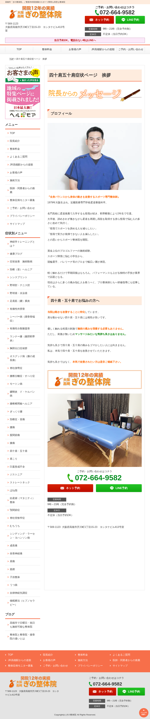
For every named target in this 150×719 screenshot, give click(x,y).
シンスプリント (18, 277)
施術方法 (15, 180)
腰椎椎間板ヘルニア (21, 403)
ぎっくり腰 (16, 411)
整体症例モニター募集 (22, 200)
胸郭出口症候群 (18, 348)
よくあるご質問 (18, 156)
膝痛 (12, 443)
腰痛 (12, 427)
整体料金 (47, 49)
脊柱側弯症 (16, 368)
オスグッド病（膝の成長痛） (22, 358)
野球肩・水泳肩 (18, 293)
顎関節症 (15, 510)
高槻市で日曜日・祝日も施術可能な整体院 (22, 624)
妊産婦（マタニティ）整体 (22, 500)
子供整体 (15, 577)
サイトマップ (17, 223)
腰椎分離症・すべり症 (22, 376)
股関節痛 (15, 435)
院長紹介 (15, 141)
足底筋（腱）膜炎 (20, 301)
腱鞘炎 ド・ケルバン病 (22, 393)
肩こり (13, 458)
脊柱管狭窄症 (17, 518)
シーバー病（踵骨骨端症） (22, 318)
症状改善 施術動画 (21, 261)
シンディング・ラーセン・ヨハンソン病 (22, 535)
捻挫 (12, 569)
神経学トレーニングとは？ (22, 243)
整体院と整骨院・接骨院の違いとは (22, 636)
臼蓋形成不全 (17, 466)
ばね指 (13, 490)
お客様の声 (75, 49)
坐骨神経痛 (16, 553)
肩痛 (12, 561)
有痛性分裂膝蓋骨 (20, 328)
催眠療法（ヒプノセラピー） (22, 602)
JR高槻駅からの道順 (103, 49)
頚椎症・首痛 (17, 419)
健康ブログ (16, 253)
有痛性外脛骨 (17, 309)
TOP (19, 49)
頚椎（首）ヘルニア (21, 269)
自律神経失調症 (18, 593)
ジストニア (16, 474)
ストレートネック (20, 482)
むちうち (15, 526)
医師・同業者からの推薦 (22, 190)
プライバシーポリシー (22, 216)
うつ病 (13, 585)
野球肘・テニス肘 (20, 285)
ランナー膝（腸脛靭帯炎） (22, 338)
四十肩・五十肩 (18, 451)
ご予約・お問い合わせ (130, 49)
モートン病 (16, 383)
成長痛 (13, 545)
